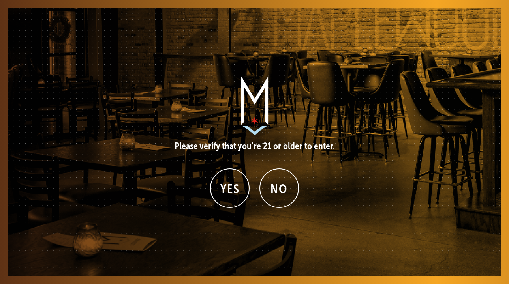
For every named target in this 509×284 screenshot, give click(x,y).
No (278, 189)
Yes (230, 189)
